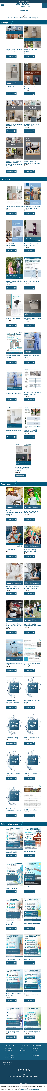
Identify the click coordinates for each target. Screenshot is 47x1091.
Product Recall (8, 1051)
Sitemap (15, 1074)
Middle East (35, 1051)
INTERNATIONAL (37, 1045)
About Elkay (23, 1051)
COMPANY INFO (25, 1045)
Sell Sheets (16, 18)
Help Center (8, 1048)
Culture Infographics (34, 18)
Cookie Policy (12, 1076)
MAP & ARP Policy (9, 1057)
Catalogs (9, 18)
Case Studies (23, 18)
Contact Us (22, 1053)
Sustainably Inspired (23, 1)
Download (11, 56)
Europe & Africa (36, 1055)
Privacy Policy (21, 1074)
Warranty (7, 1053)
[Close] (44, 1086)
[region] (23, 1087)
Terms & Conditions (29, 1074)
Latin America (35, 1048)
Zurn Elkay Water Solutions (10, 1064)
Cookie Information (34, 1089)
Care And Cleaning (9, 1055)
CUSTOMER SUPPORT (11, 1045)
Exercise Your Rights (33, 1076)
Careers (22, 1048)
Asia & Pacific (35, 1053)
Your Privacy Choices (20, 1076)
